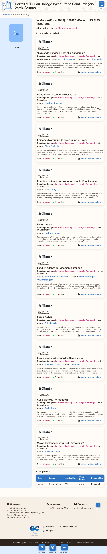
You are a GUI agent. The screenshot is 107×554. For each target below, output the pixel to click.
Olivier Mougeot (45, 279)
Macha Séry (50, 189)
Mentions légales (19, 543)
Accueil (6, 14)
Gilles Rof (75, 364)
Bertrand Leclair (53, 233)
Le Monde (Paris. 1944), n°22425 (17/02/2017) (75, 56)
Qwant (49, 526)
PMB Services (46, 543)
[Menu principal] (101, 5)
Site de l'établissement (85, 543)
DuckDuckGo (69, 526)
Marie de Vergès (87, 276)
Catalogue (33, 543)
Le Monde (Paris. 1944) (66, 28)
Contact (70, 543)
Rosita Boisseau (52, 364)
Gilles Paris (96, 59)
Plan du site (59, 543)
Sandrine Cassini (53, 451)
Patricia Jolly (51, 323)
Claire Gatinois (52, 146)
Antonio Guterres (66, 59)
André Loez (50, 408)
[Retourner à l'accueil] (7, 5)
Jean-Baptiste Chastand (57, 276)
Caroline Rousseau (54, 103)
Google (49, 530)
